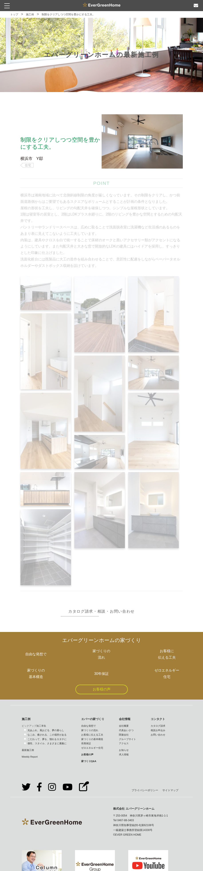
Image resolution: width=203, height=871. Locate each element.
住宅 (28, 165)
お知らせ (124, 750)
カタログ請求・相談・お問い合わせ (101, 611)
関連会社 (124, 734)
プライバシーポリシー (145, 790)
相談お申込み (158, 730)
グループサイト (127, 739)
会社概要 (124, 725)
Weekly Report (30, 756)
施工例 (30, 14)
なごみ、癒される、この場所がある (47, 734)
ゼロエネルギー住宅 (92, 747)
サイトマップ (170, 790)
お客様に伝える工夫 (92, 734)
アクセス (124, 743)
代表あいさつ (126, 730)
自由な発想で (88, 725)
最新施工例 (28, 750)
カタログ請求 (158, 725)
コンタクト (158, 719)
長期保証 (86, 743)
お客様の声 (101, 689)
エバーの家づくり (92, 719)
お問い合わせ (158, 734)
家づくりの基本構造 (92, 739)
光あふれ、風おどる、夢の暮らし (46, 730)
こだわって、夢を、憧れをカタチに (47, 739)
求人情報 (124, 754)
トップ (14, 14)
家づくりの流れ (89, 730)
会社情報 (124, 719)
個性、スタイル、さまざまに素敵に (47, 743)
